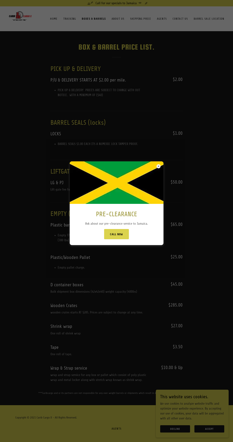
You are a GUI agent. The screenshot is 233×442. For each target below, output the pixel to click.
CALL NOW (116, 234)
